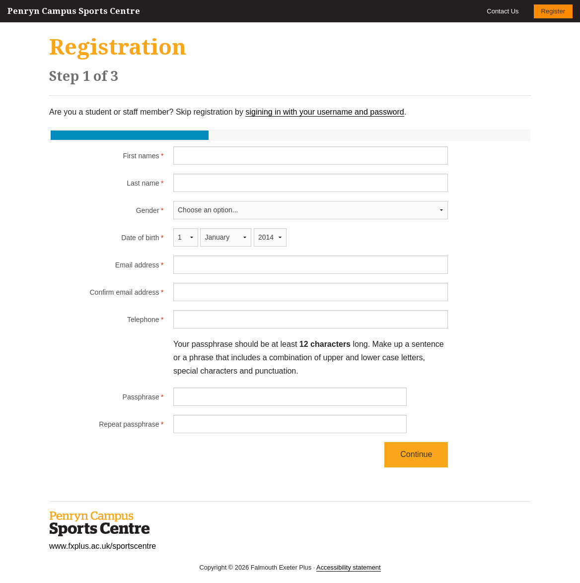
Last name (142, 183)
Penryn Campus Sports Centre (73, 11)
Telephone (142, 320)
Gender (147, 210)
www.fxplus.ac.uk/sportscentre (102, 546)
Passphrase (140, 397)
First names (140, 156)
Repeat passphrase (128, 424)
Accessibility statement (348, 567)
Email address (136, 265)
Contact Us (502, 11)
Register (553, 11)
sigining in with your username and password (324, 112)
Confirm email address (123, 292)
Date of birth (139, 238)
